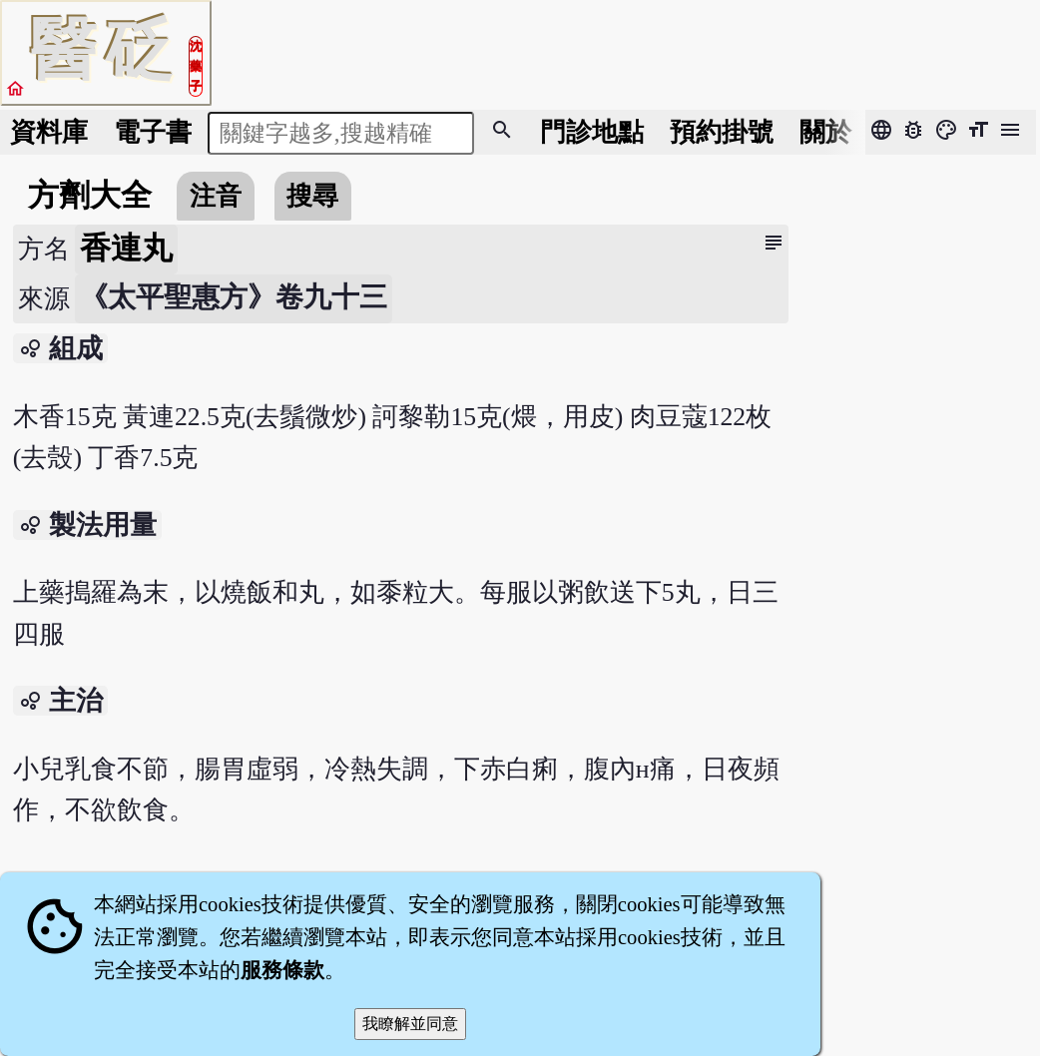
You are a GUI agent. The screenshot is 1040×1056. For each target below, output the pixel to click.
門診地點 (592, 132)
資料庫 (49, 132)
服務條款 (282, 970)
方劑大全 (90, 196)
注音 (216, 196)
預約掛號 (722, 132)
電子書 (153, 132)
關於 (825, 132)
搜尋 (312, 196)
